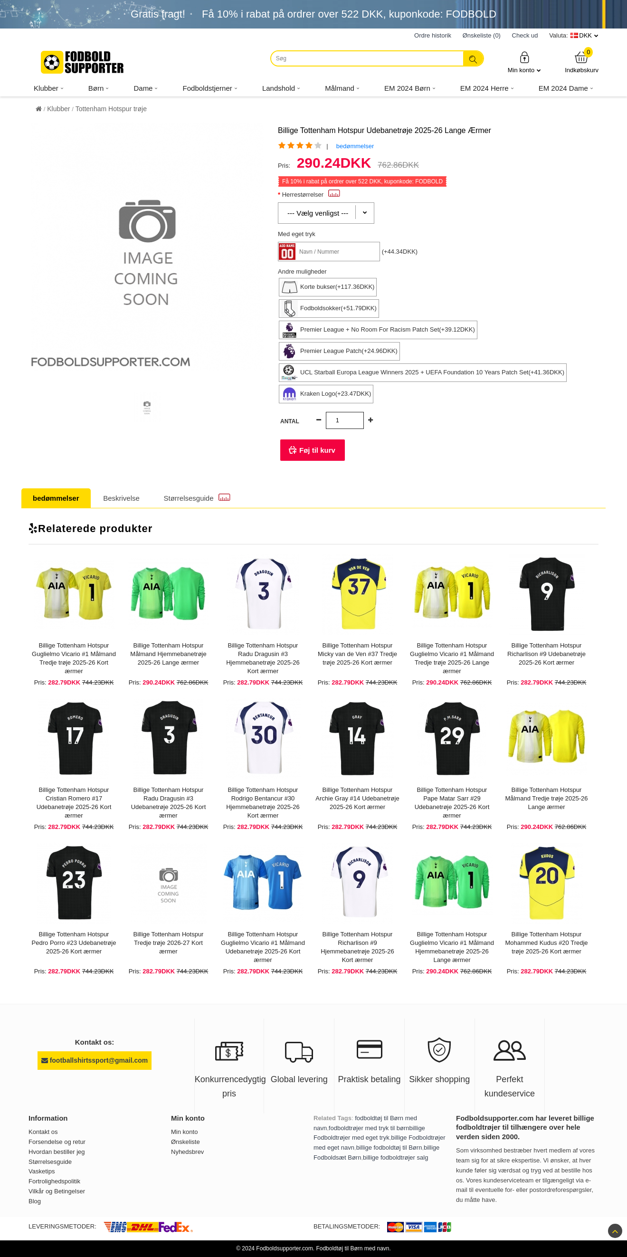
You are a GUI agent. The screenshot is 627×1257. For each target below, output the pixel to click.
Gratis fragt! (158, 14)
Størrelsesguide (197, 498)
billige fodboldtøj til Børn (389, 1147)
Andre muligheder (302, 271)
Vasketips (41, 1171)
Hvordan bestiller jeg (56, 1151)
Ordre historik (432, 35)
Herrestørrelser (311, 194)
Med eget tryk (296, 234)
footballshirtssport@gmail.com (94, 1060)
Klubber (58, 109)
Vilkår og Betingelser (56, 1191)
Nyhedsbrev (187, 1151)
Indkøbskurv (581, 62)
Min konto (524, 62)
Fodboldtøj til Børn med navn (352, 1248)
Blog (34, 1201)
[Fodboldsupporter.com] (83, 62)
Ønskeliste (185, 1141)
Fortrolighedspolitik (54, 1181)
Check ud (525, 35)
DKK (585, 35)
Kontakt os (42, 1131)
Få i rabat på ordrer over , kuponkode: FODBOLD (349, 14)
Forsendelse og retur (57, 1141)
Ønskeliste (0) (482, 35)
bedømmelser (355, 146)
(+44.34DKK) (400, 251)
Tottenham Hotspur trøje (111, 109)
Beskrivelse (121, 498)
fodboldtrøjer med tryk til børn (369, 1128)
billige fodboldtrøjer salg (395, 1157)
